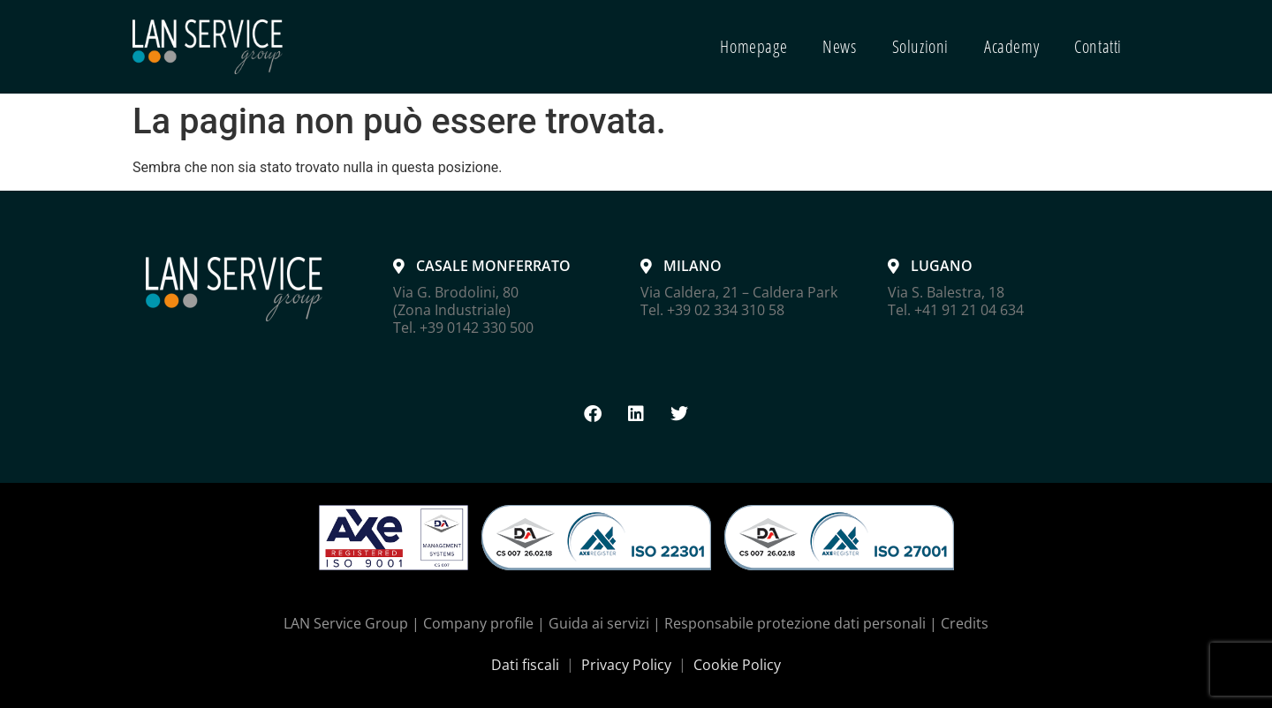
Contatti (1098, 46)
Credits (964, 623)
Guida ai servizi (599, 623)
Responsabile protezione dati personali (795, 623)
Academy (1011, 46)
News (839, 46)
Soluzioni (920, 46)
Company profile (478, 623)
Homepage (753, 46)
